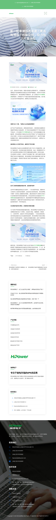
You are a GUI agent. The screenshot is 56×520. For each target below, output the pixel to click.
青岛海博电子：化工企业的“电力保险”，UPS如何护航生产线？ (27, 289)
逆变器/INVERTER (15, 333)
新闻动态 (32, 87)
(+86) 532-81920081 (35, 2)
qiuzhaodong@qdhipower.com (20, 478)
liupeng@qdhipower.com (19, 500)
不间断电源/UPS (15, 325)
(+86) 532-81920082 (28, 6)
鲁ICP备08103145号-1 (43, 516)
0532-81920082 (16, 493)
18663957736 (16, 497)
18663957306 (16, 475)
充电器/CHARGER (15, 329)
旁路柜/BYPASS (15, 337)
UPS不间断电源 (18, 255)
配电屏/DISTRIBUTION (16, 341)
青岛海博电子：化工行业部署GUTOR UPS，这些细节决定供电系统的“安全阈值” (27, 303)
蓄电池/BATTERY (15, 345)
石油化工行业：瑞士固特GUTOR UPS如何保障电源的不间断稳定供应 (27, 294)
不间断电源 (27, 255)
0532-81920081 (16, 471)
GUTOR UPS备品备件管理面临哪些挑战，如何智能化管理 (26, 308)
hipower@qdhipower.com (22, 2)
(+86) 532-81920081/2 (20, 402)
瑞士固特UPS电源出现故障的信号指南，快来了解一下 (25, 299)
